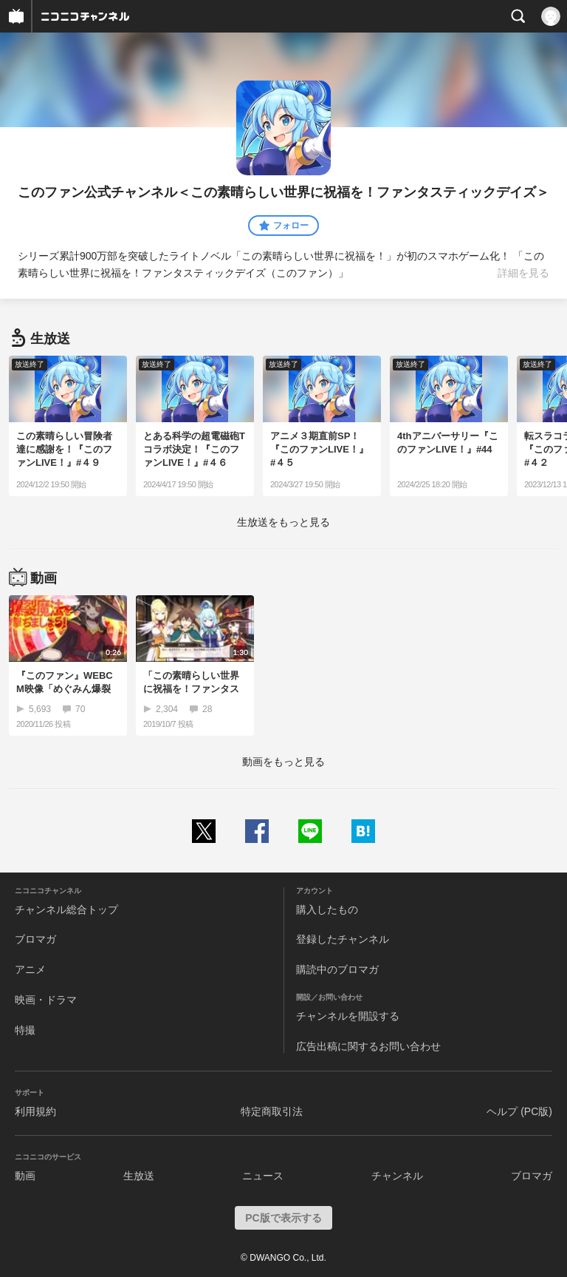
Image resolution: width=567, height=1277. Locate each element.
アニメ (30, 969)
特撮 (25, 1030)
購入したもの (327, 909)
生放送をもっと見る (283, 522)
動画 (25, 1176)
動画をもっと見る (283, 762)
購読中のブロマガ (337, 969)
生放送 (138, 1176)
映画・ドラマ (46, 1000)
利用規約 (35, 1111)
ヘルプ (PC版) (519, 1111)
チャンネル (397, 1176)
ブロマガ (35, 939)
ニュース (263, 1176)
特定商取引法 (272, 1111)
